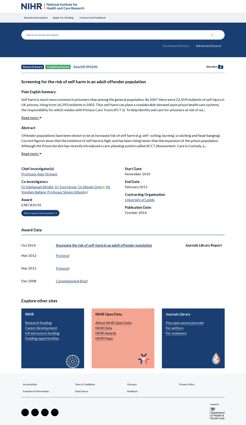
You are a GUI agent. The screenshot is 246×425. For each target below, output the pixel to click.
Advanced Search (208, 46)
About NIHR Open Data (113, 323)
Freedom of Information (36, 391)
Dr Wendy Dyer (90, 187)
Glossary (132, 384)
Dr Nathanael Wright (37, 187)
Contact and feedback (93, 17)
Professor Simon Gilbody (66, 192)
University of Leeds (140, 200)
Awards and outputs (36, 17)
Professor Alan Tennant (39, 174)
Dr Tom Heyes (66, 187)
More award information (40, 213)
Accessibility (30, 384)
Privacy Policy (187, 384)
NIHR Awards (105, 333)
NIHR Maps (104, 338)
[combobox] (123, 35)
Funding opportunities (42, 338)
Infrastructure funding (42, 333)
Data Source (81, 391)
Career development (41, 328)
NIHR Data (103, 328)
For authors (174, 328)
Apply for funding (63, 17)
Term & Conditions (85, 384)
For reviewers (176, 333)
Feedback (132, 391)
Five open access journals (185, 323)
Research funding (38, 323)
